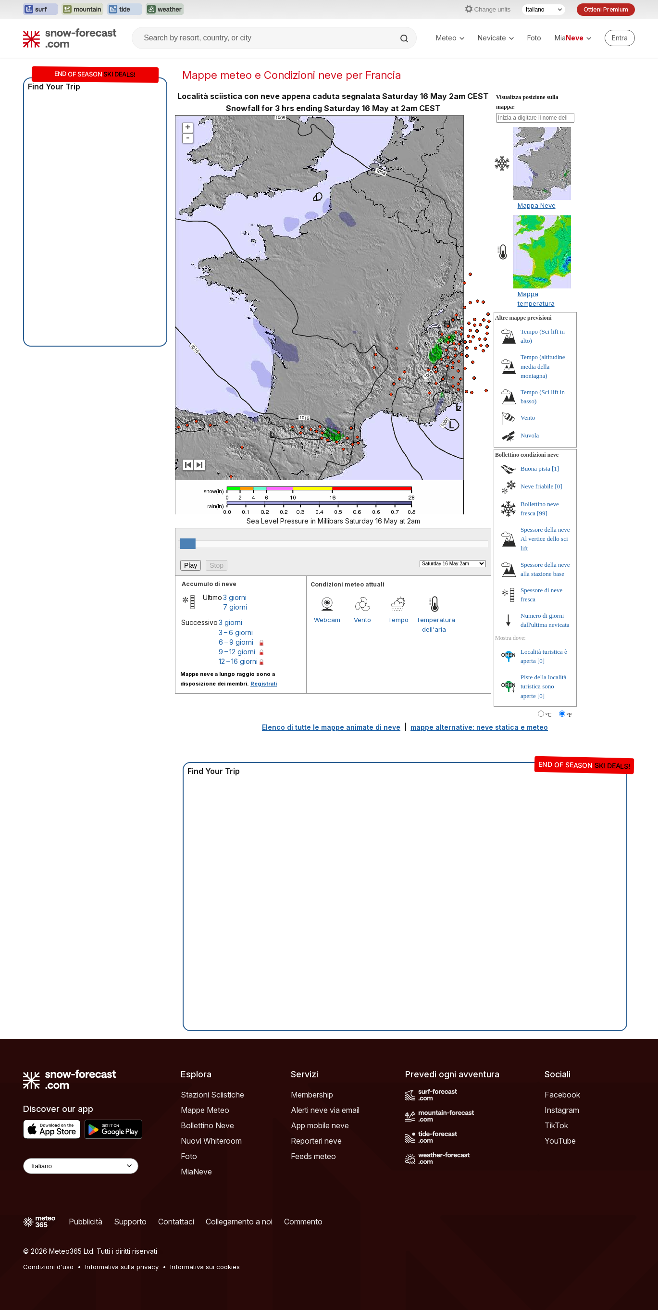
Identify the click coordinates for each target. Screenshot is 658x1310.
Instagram (562, 1110)
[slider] (188, 543)
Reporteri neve (316, 1141)
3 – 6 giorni (236, 632)
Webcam (327, 620)
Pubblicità (85, 1221)
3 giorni (235, 597)
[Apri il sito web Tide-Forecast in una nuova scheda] (124, 9)
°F (569, 714)
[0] (558, 486)
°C (549, 714)
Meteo (450, 38)
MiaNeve (196, 1171)
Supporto (130, 1221)
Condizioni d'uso (48, 1267)
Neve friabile (537, 486)
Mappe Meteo (205, 1110)
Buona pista (535, 468)
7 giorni (235, 607)
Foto (534, 38)
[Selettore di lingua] (543, 9)
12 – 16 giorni (238, 661)
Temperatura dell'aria (434, 624)
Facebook (562, 1094)
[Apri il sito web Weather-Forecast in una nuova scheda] (165, 9)
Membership (312, 1094)
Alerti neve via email (325, 1110)
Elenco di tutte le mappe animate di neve (331, 727)
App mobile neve (320, 1125)
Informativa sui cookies (205, 1267)
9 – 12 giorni (237, 652)
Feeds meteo (313, 1156)
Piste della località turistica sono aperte (543, 686)
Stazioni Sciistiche (212, 1094)
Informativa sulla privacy (122, 1267)
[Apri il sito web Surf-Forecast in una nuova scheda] (40, 9)
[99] (542, 513)
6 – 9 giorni (236, 642)
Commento (303, 1221)
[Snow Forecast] (69, 38)
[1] (555, 468)
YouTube (560, 1141)
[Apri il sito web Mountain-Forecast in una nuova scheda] (82, 9)
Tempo (398, 620)
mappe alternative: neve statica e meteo (479, 727)
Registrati (263, 683)
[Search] (405, 38)
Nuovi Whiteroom (211, 1141)
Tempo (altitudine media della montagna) (543, 366)
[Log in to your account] (620, 38)
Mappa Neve (537, 205)
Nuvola (530, 435)
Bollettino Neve (207, 1125)
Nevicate (496, 38)
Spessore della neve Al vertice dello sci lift (545, 539)
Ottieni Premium (606, 9)
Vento (362, 620)
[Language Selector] (80, 1166)
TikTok (556, 1125)
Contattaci (176, 1221)
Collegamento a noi (239, 1221)
